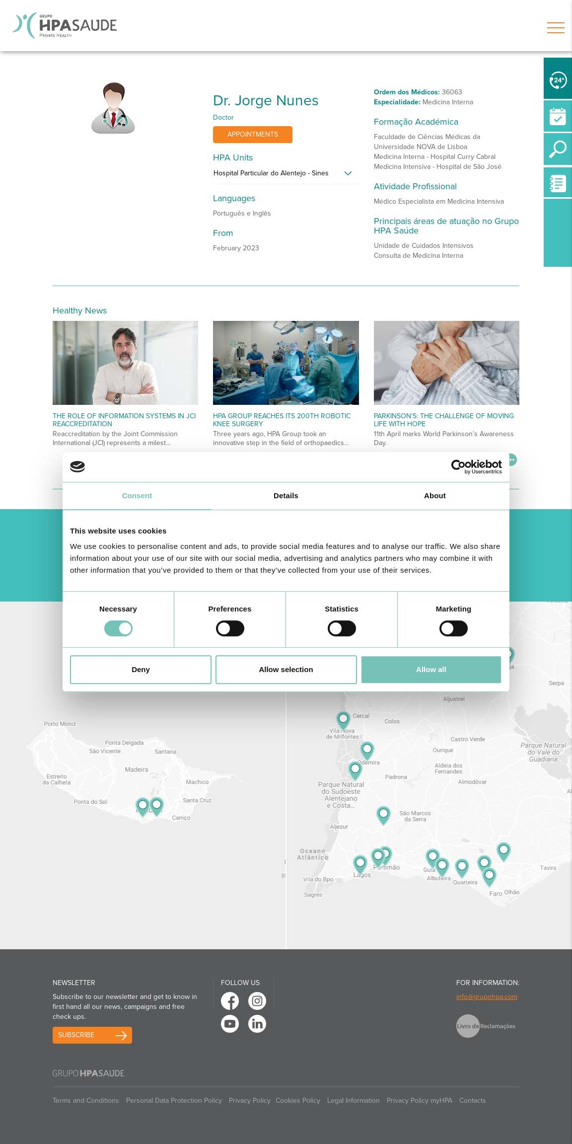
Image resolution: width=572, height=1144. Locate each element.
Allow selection (286, 669)
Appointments (252, 134)
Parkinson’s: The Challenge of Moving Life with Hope (444, 420)
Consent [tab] (137, 495)
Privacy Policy (250, 1100)
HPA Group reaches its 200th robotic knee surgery (282, 420)
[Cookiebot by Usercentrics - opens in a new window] (458, 466)
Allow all (431, 669)
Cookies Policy (298, 1100)
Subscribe (76, 1035)
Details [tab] (286, 495)
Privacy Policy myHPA (419, 1100)
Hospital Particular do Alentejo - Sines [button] (271, 173)
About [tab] (435, 495)
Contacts (472, 1100)
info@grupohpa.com (486, 996)
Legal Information (353, 1100)
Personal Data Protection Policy (174, 1100)
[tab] (286, 175)
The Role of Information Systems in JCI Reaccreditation (124, 420)
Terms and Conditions (86, 1100)
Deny (141, 669)
